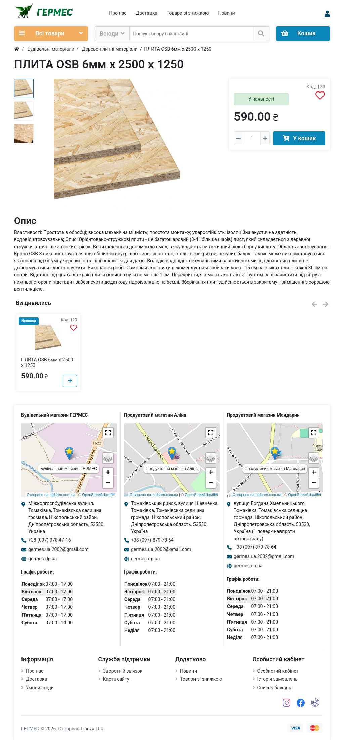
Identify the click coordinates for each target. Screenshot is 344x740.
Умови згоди (40, 687)
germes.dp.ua (42, 558)
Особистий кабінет (278, 671)
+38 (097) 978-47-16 (49, 540)
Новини (226, 13)
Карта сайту (116, 679)
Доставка (146, 13)
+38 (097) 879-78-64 (152, 540)
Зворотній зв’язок (123, 671)
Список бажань (274, 687)
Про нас (117, 13)
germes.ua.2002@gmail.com (58, 549)
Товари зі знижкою (188, 13)
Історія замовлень (277, 679)
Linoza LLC (92, 728)
